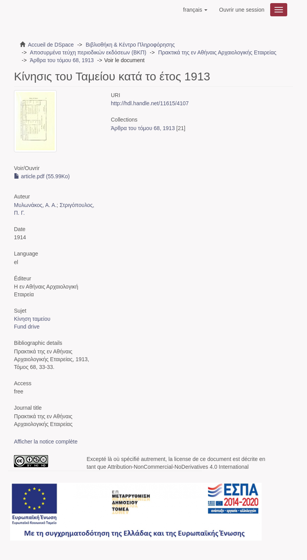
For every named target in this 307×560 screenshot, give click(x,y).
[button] (195, 9)
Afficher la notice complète (46, 441)
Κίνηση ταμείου (32, 319)
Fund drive (27, 326)
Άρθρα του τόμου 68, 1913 (62, 60)
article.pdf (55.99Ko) (42, 176)
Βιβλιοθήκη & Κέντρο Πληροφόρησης (130, 45)
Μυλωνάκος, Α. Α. (35, 205)
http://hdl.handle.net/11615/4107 (150, 103)
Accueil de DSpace (51, 45)
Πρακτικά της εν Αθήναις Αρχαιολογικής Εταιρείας (217, 52)
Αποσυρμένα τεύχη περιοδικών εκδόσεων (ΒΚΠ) (88, 52)
